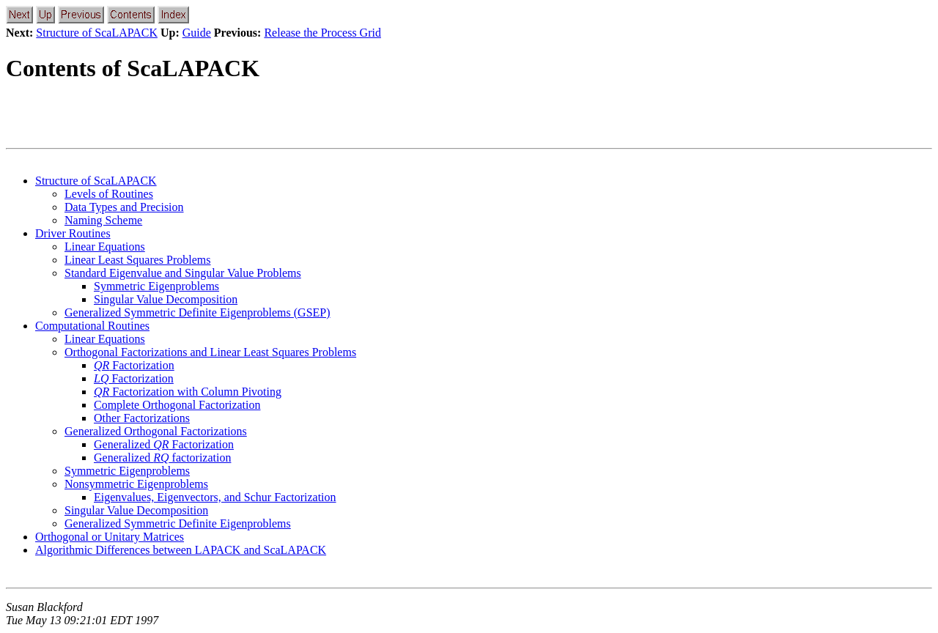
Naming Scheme (103, 220)
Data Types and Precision (124, 207)
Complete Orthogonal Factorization (177, 405)
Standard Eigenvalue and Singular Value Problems (182, 273)
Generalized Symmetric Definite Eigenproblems (177, 523)
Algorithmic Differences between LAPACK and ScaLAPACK (180, 550)
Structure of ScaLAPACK (97, 32)
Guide (196, 32)
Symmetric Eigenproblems (156, 286)
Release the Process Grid (322, 32)
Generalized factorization (162, 457)
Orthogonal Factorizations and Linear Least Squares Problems (210, 352)
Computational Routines (92, 325)
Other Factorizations (142, 418)
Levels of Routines (108, 194)
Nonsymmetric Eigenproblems (136, 484)
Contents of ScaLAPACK (132, 68)
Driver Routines (73, 233)
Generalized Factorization (164, 444)
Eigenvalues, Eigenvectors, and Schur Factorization (215, 497)
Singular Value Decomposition (165, 299)
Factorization (134, 365)
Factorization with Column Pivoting (187, 391)
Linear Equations (104, 246)
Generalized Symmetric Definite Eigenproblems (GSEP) (197, 312)
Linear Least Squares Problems (137, 259)
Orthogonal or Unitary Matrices (109, 536)
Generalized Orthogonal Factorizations (155, 431)
